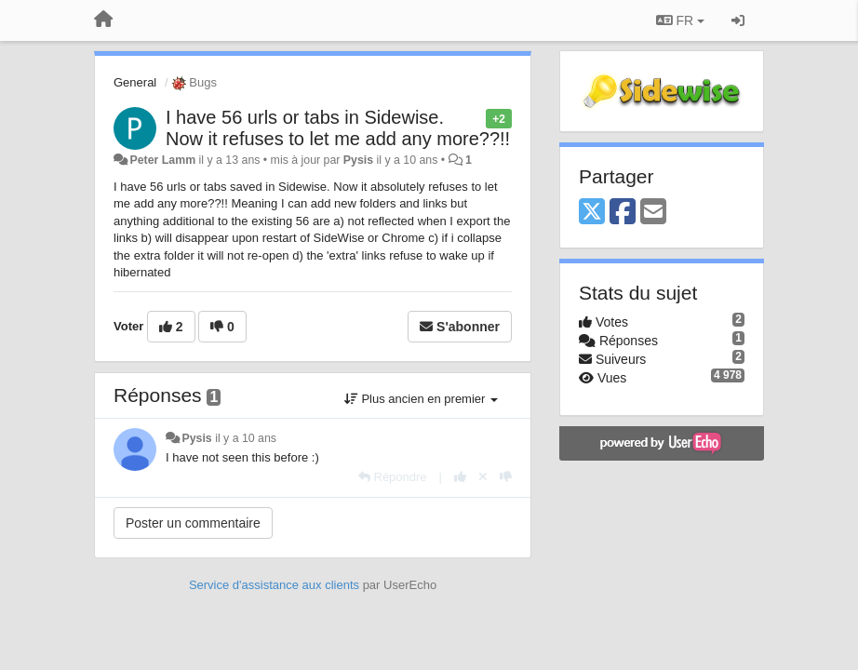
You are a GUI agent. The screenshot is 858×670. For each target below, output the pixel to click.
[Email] (653, 212)
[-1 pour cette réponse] (506, 477)
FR (680, 20)
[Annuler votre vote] (483, 477)
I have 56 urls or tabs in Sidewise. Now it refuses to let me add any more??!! (338, 128)
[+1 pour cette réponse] (460, 477)
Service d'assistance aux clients (274, 585)
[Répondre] (392, 477)
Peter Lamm (162, 160)
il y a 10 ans (245, 438)
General (135, 82)
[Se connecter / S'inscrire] (738, 20)
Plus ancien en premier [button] (421, 399)
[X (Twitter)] (592, 212)
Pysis (358, 160)
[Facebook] (623, 212)
